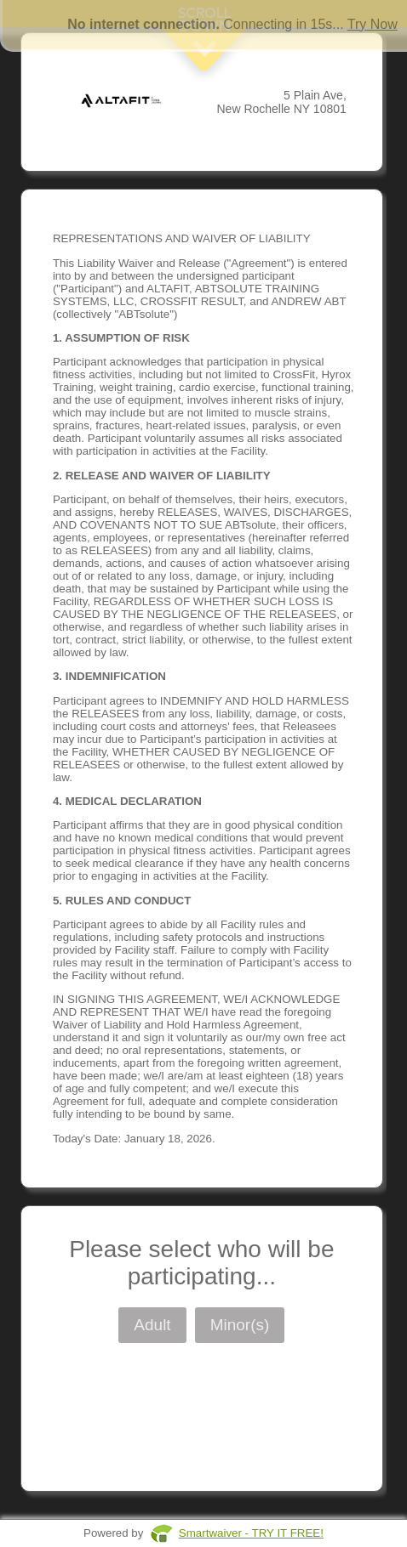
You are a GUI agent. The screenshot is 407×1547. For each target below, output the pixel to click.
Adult (152, 1325)
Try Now (372, 24)
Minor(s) (240, 1325)
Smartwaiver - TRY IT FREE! (251, 1533)
